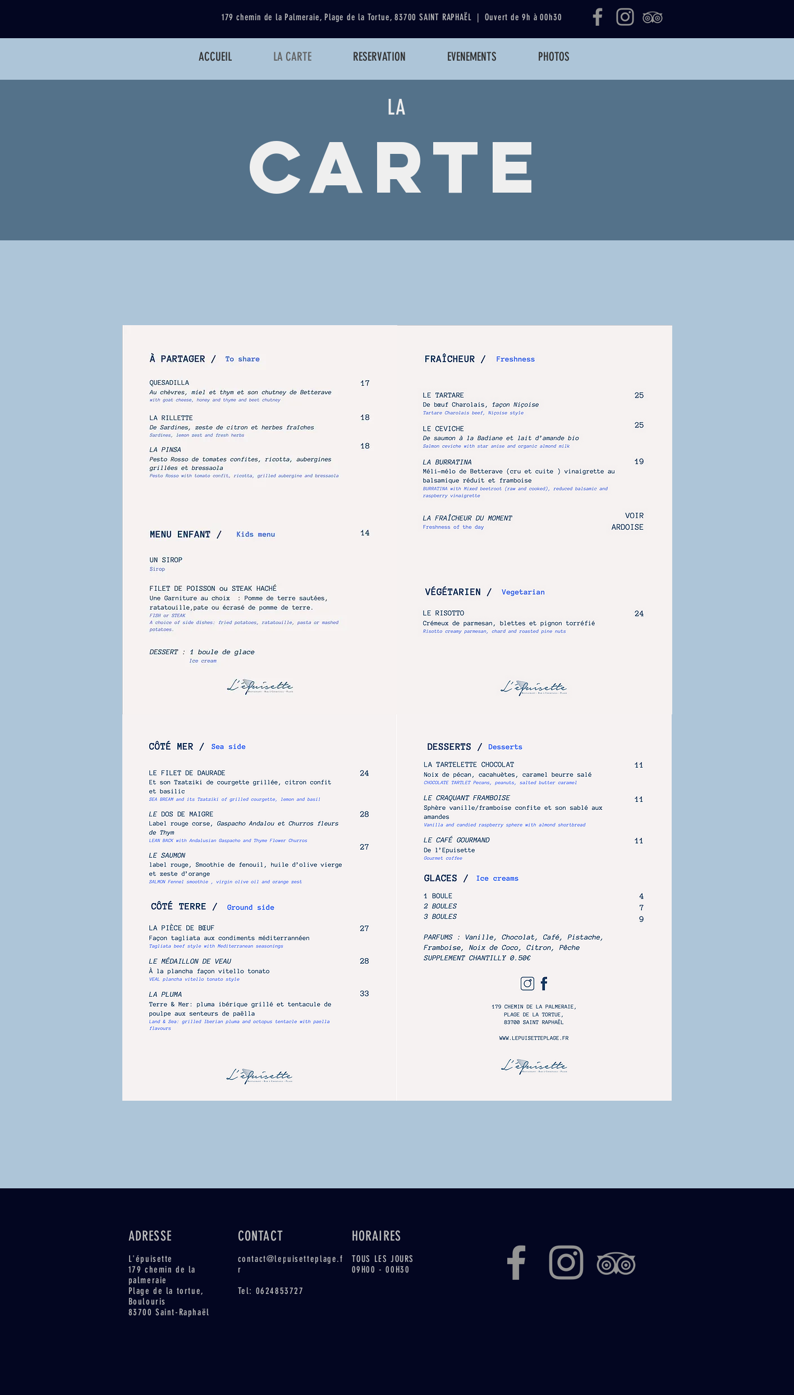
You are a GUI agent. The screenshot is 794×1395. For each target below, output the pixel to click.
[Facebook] (597, 17)
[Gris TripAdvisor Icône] (652, 17)
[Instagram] (625, 17)
